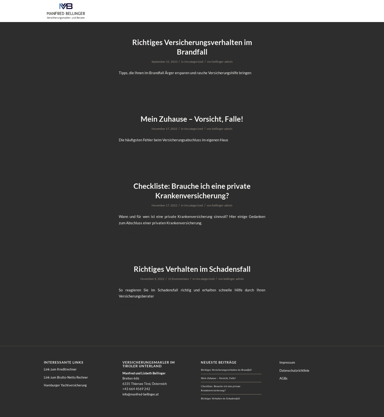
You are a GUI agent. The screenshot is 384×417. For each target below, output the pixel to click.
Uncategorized (193, 61)
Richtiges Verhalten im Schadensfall (192, 268)
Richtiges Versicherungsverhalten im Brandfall (226, 369)
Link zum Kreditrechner (60, 369)
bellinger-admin (222, 61)
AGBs (283, 378)
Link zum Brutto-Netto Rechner (66, 377)
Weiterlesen (131, 82)
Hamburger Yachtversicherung (65, 385)
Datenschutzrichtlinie (294, 370)
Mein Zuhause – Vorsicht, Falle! (192, 118)
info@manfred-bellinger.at (140, 394)
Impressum (287, 362)
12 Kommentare (178, 279)
